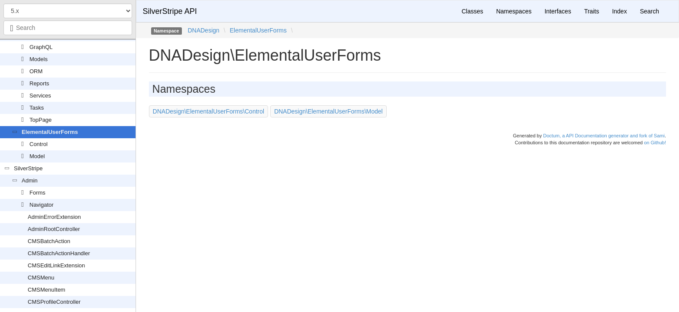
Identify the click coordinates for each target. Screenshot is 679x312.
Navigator (41, 205)
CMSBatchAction (49, 241)
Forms (37, 192)
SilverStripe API (170, 11)
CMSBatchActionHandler (59, 253)
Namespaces (514, 11)
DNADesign (203, 30)
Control (38, 144)
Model (37, 156)
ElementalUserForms (50, 132)
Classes (472, 11)
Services (40, 95)
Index (619, 11)
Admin (30, 180)
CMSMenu (41, 277)
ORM (35, 71)
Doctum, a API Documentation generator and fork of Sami (604, 135)
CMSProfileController (54, 302)
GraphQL (40, 47)
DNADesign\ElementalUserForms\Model (328, 111)
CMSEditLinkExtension (56, 265)
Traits (591, 11)
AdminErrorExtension (54, 217)
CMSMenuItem (46, 289)
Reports (39, 83)
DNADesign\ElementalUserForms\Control (209, 111)
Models (38, 59)
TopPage (40, 120)
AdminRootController (54, 229)
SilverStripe (28, 168)
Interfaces (557, 11)
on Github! (655, 142)
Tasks (36, 107)
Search (649, 11)
